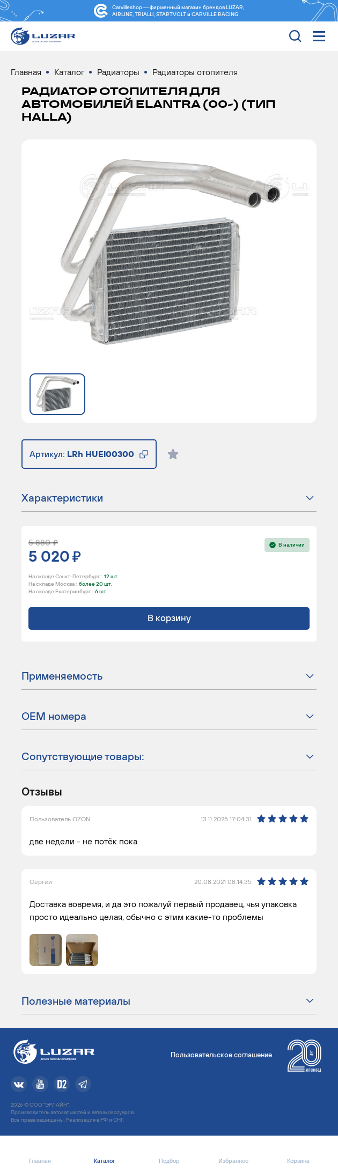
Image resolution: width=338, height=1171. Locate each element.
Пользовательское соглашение (221, 1055)
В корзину (169, 618)
